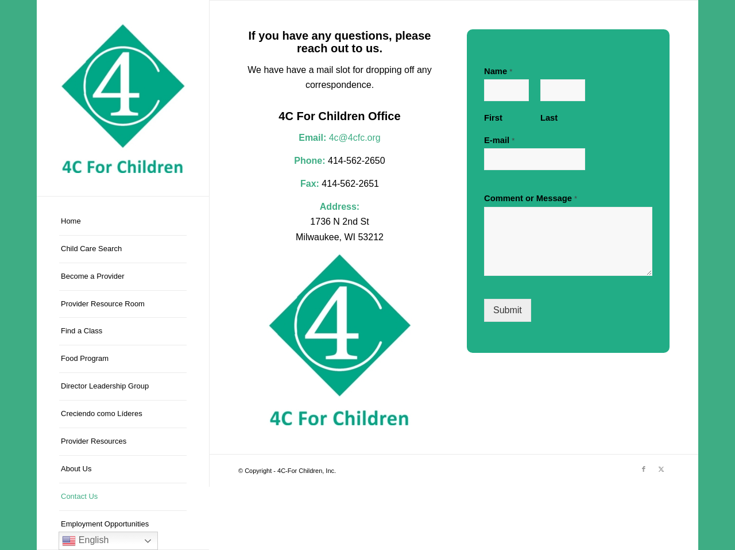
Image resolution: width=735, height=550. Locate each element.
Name (498, 71)
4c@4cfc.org (355, 138)
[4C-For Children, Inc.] (123, 98)
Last (549, 117)
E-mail (499, 140)
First (493, 117)
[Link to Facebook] (643, 469)
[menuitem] (123, 222)
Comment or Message (530, 198)
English (85, 541)
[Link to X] (661, 469)
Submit (507, 310)
